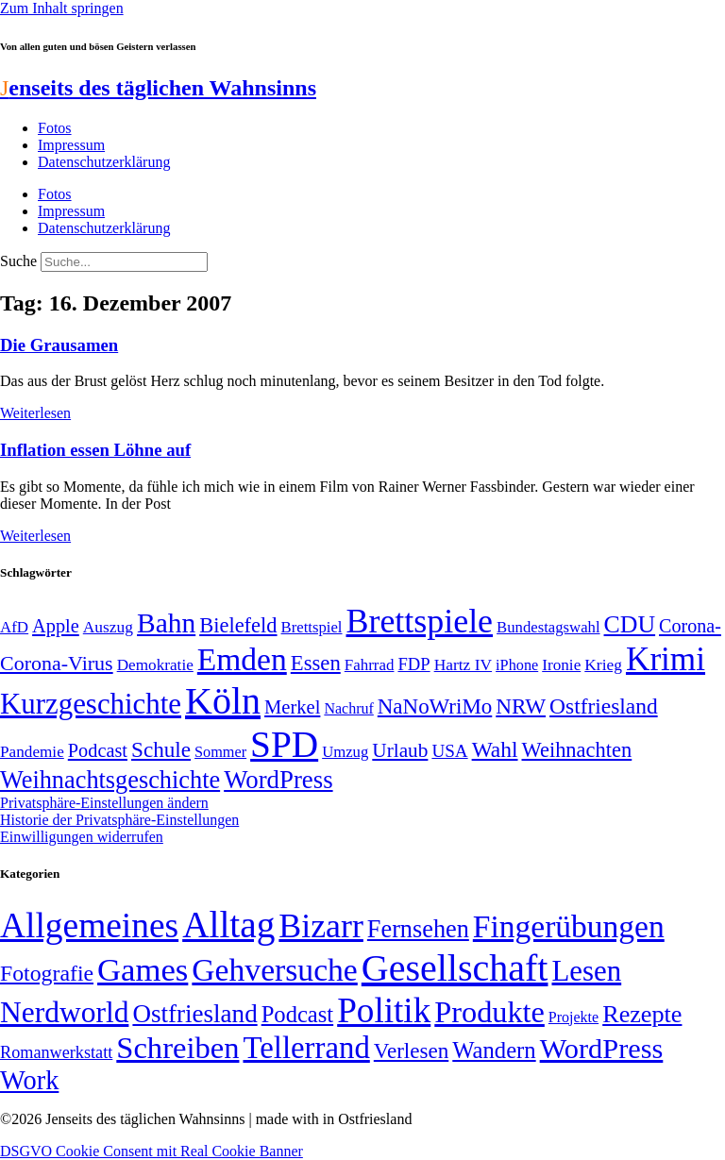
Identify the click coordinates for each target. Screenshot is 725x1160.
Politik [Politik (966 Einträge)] (383, 1010)
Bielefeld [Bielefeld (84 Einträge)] (238, 625)
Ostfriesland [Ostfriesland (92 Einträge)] (603, 706)
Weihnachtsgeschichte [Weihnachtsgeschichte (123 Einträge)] (110, 780)
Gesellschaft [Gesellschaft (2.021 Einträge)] (455, 968)
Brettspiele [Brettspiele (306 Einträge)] (420, 621)
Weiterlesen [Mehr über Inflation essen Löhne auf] (35, 536)
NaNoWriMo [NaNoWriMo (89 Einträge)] (435, 706)
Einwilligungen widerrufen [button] (81, 837)
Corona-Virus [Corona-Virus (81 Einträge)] (56, 663)
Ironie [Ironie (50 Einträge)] (561, 665)
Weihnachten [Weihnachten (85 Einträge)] (577, 750)
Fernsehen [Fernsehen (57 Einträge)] (418, 929)
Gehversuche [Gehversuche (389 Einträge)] (274, 969)
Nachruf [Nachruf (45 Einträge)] (348, 708)
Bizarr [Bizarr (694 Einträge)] (320, 926)
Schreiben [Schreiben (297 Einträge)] (177, 1048)
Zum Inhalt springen (62, 8)
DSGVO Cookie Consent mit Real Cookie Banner (151, 1151)
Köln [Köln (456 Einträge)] (223, 701)
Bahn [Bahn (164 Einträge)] (166, 623)
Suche (18, 261)
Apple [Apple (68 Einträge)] (55, 625)
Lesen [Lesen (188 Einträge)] (586, 970)
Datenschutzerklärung (104, 162)
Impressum (71, 145)
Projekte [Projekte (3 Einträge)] (573, 1017)
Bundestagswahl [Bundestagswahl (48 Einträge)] (548, 627)
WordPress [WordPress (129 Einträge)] (278, 779)
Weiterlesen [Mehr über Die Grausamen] (35, 413)
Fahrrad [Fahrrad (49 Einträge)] (370, 665)
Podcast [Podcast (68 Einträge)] (97, 750)
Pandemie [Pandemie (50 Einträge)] (32, 752)
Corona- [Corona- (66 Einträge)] (690, 625)
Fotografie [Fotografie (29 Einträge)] (46, 973)
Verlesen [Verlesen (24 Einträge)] (411, 1050)
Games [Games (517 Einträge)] (142, 969)
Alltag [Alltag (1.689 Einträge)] (228, 924)
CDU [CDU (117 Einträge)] (630, 624)
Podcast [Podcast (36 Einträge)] (297, 1014)
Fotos (55, 128)
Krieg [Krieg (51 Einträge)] (603, 664)
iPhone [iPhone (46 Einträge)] (517, 665)
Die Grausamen (59, 345)
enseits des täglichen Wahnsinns (158, 88)
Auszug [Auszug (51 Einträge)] (108, 626)
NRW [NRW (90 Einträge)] (521, 706)
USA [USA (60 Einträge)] (449, 751)
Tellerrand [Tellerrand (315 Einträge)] (306, 1048)
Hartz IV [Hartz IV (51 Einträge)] (463, 664)
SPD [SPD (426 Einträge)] (284, 744)
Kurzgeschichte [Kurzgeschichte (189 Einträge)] (90, 703)
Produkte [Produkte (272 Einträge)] (489, 1012)
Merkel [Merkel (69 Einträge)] (292, 707)
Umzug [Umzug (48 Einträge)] (345, 752)
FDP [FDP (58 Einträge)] (413, 664)
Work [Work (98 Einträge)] (29, 1080)
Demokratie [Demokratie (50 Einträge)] (155, 665)
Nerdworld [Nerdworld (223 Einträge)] (64, 1012)
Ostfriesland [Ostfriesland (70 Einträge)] (194, 1014)
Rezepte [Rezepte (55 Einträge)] (642, 1014)
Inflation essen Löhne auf (95, 450)
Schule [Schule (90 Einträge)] (161, 749)
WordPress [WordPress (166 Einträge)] (602, 1049)
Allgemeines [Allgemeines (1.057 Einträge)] (89, 925)
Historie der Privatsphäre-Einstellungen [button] (119, 820)
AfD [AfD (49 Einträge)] (14, 627)
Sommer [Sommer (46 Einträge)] (220, 752)
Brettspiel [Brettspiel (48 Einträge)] (312, 627)
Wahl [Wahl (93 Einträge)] (495, 749)
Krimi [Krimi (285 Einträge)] (665, 659)
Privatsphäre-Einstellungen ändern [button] (104, 803)
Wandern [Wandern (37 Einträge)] (493, 1050)
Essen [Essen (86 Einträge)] (316, 663)
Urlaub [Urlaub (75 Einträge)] (400, 750)
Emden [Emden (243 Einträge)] (242, 659)
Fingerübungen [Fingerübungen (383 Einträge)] (569, 926)
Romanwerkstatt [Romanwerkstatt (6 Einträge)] (56, 1052)
